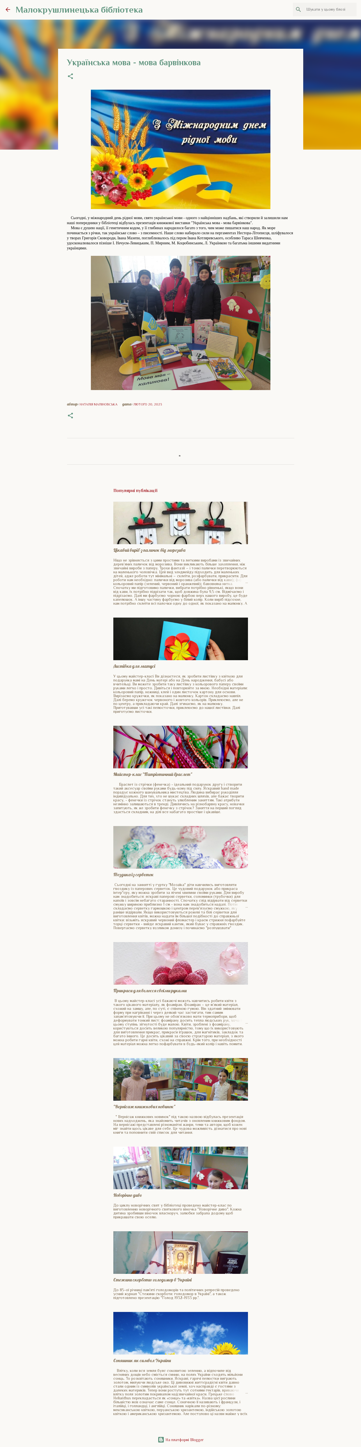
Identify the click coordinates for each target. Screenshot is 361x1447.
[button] (70, 77)
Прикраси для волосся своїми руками (150, 990)
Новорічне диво (127, 1195)
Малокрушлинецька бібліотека (79, 9)
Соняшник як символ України (142, 1360)
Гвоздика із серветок (133, 874)
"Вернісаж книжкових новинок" (144, 1106)
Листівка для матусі (134, 666)
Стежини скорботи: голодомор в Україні (152, 1280)
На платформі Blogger (181, 1439)
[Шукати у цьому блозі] (327, 9)
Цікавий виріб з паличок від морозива (149, 550)
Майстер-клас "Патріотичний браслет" (152, 774)
